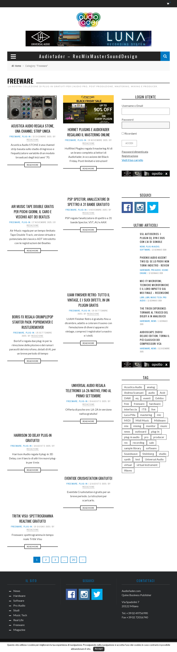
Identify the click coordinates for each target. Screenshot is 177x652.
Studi (16, 610)
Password (127, 119)
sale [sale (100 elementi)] (151, 442)
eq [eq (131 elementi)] (137, 398)
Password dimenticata (135, 151)
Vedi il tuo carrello (132, 160)
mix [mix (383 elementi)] (126, 426)
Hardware (145, 270)
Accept (99, 648)
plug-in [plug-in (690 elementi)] (155, 431)
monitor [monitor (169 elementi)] (151, 426)
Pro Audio (156, 270)
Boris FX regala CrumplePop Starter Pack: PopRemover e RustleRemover (32, 322)
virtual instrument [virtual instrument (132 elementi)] (147, 464)
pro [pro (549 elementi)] (146, 437)
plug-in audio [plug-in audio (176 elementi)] (131, 437)
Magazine (19, 629)
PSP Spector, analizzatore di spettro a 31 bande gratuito (88, 202)
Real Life (18, 620)
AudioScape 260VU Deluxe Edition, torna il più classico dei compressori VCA (155, 338)
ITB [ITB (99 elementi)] (144, 409)
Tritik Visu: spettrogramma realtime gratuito (32, 518)
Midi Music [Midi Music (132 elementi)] (142, 420)
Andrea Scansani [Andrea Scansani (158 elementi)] (133, 392)
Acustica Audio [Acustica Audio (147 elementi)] (133, 387)
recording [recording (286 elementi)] (138, 442)
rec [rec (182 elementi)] (126, 442)
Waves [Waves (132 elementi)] (128, 470)
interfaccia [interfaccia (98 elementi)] (130, 409)
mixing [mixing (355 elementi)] (137, 426)
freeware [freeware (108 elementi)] (139, 403)
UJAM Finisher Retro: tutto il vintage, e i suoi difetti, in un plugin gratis (88, 300)
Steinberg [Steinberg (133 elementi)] (148, 453)
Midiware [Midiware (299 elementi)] (160, 420)
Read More (32, 165)
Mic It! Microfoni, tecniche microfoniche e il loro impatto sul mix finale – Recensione (154, 287)
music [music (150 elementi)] (163, 426)
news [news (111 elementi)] (127, 431)
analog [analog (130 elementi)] (151, 387)
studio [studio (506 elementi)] (162, 453)
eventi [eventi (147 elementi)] (147, 398)
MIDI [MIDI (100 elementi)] (127, 420)
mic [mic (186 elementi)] (159, 414)
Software (145, 249)
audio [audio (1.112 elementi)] (151, 392)
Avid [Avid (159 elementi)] (162, 392)
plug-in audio (152, 246)
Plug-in (26, 136)
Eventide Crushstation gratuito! (88, 478)
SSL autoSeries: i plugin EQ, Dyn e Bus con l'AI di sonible (152, 238)
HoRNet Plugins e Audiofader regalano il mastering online (88, 132)
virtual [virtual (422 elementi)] (128, 464)
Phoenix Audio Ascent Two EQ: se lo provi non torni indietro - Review (154, 261)
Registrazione (130, 155)
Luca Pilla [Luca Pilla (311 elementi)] (129, 414)
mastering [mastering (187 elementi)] (146, 414)
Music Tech (156, 297)
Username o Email (132, 105)
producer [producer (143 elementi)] (158, 437)
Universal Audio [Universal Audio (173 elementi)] (154, 459)
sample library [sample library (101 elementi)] (132, 448)
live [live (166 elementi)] (153, 409)
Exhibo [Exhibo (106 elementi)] (159, 398)
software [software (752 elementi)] (151, 448)
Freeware (15, 136)
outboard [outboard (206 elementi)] (140, 431)
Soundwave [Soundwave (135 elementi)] (131, 453)
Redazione (33, 139)
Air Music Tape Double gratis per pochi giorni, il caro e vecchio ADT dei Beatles (32, 211)
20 (73, 559)
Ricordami (129, 133)
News (142, 246)
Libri (142, 297)
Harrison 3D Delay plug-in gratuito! (33, 438)
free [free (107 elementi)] (126, 403)
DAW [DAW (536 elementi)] (127, 398)
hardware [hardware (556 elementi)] (155, 403)
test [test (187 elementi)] (137, 459)
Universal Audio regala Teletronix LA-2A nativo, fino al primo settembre (88, 390)
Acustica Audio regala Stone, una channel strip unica (32, 128)
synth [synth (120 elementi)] (127, 459)
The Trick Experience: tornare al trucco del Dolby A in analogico (154, 312)
